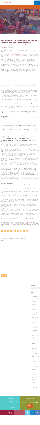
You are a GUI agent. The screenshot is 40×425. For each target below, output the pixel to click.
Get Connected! (34, 338)
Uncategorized (34, 387)
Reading (33, 369)
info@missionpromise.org (12, 401)
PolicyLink (33, 361)
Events (33, 325)
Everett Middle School (35, 327)
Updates (33, 389)
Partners (17, 44)
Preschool (33, 363)
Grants (33, 341)
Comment (3, 240)
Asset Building (34, 301)
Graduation (34, 340)
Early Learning (12, 44)
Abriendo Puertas (35, 296)
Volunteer (33, 390)
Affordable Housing (35, 299)
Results (33, 372)
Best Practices (34, 306)
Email (2, 255)
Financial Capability (35, 335)
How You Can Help (31, 6)
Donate (37, 2)
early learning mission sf (25, 44)
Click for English (4, 47)
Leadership (34, 350)
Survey (33, 382)
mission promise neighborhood (7, 45)
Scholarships (34, 374)
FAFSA (33, 328)
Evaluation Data (34, 324)
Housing (33, 343)
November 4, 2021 (5, 44)
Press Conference (35, 364)
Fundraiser (34, 337)
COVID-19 (33, 319)
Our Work (6, 6)
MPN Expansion (34, 353)
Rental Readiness (35, 371)
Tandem (18, 131)
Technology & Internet (35, 385)
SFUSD (33, 377)
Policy (33, 359)
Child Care (33, 309)
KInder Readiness (35, 346)
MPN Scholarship (35, 354)
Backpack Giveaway (35, 304)
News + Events (18, 6)
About (12, 6)
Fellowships (34, 333)
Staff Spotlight (34, 379)
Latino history (34, 348)
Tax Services (34, 384)
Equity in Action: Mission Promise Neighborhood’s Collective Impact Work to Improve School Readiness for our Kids (10, 281)
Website (2, 260)
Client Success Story (35, 311)
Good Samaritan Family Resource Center (13, 54)
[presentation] (8, 271)
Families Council (34, 330)
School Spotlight (35, 376)
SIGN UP (30, 406)
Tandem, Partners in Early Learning (27, 222)
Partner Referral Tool (35, 356)
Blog (24, 6)
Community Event (35, 314)
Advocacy (33, 298)
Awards (33, 302)
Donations (33, 320)
